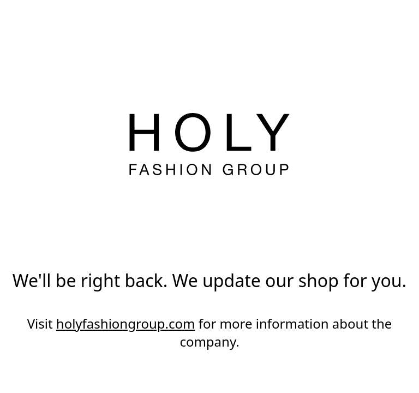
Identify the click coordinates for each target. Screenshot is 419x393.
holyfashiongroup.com (125, 323)
